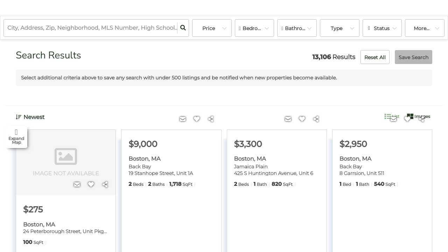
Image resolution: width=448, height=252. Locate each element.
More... (421, 28)
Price (208, 28)
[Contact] (77, 185)
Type (336, 28)
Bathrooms (299, 28)
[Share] (105, 185)
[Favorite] (91, 185)
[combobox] (8, 28)
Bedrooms (255, 28)
